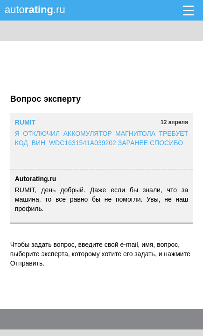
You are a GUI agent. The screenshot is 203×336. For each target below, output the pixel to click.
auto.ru (35, 9)
